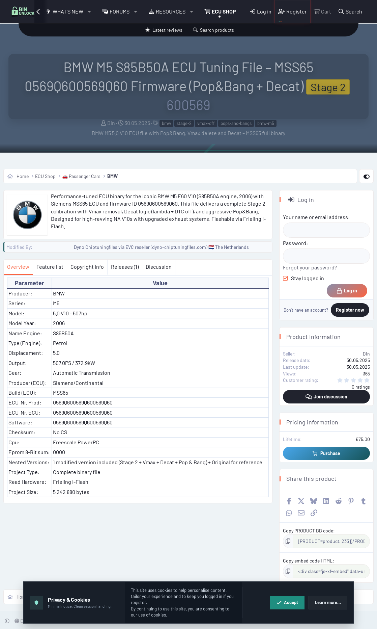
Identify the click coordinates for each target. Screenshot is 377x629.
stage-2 (184, 123)
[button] (89, 11)
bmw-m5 (265, 123)
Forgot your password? (310, 267)
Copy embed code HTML (307, 561)
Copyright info (87, 266)
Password (294, 243)
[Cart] (322, 11)
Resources (170, 11)
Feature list (49, 266)
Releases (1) (125, 266)
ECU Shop (224, 11)
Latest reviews (167, 30)
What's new (68, 11)
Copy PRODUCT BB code (308, 530)
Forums (119, 11)
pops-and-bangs (236, 123)
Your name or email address (315, 217)
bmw (166, 123)
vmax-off (206, 123)
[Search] (350, 11)
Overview (18, 266)
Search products (217, 30)
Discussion (159, 266)
